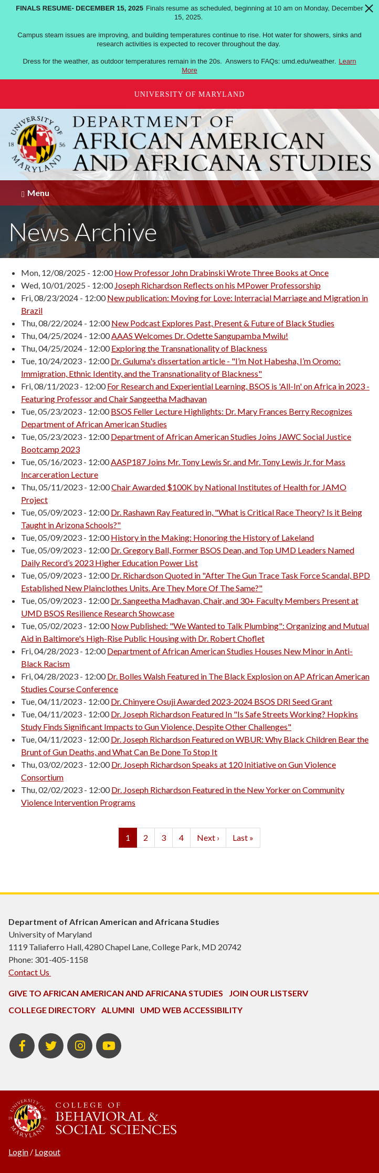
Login (18, 1152)
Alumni (117, 1010)
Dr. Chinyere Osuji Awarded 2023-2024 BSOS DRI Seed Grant (221, 701)
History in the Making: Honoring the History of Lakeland (212, 537)
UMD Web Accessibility (191, 1010)
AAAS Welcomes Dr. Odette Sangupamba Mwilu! (199, 336)
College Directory (52, 1010)
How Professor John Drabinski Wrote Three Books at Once (221, 272)
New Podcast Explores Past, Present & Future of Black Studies (222, 323)
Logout (47, 1152)
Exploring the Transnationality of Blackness (189, 348)
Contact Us (29, 972)
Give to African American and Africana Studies (115, 993)
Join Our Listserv (268, 993)
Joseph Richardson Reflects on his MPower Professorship (217, 285)
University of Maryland (189, 94)
